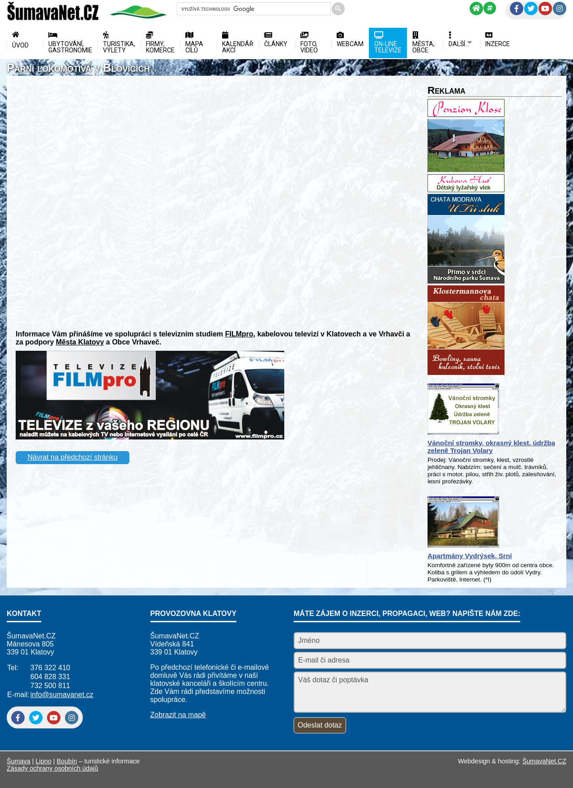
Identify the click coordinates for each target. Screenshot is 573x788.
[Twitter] (531, 8)
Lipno (43, 761)
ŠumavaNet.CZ (544, 761)
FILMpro (239, 334)
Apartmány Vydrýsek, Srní (470, 556)
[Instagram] (559, 8)
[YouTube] (545, 8)
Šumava (18, 761)
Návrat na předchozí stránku (73, 457)
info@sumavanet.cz (62, 694)
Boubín (67, 761)
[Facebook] (516, 8)
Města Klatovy (80, 342)
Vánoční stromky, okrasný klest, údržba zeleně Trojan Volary (491, 446)
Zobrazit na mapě (178, 715)
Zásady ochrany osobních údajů (52, 768)
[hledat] (253, 9)
